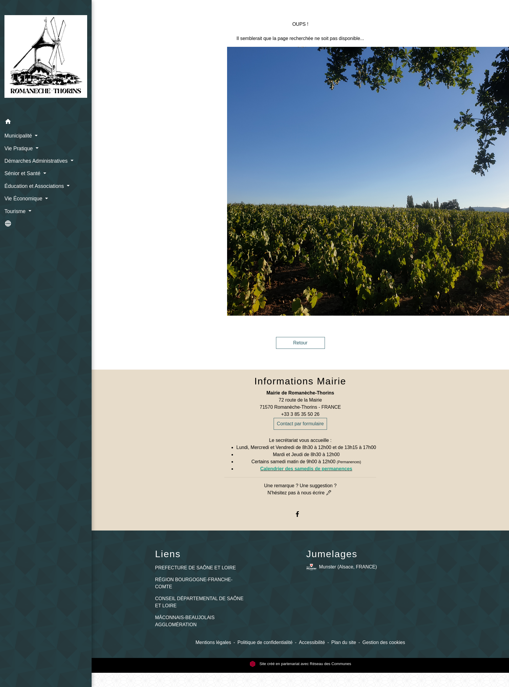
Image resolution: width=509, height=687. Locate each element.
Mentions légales (213, 642)
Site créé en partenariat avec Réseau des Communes (300, 664)
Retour (300, 342)
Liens (168, 554)
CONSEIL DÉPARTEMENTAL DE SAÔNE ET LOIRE (199, 602)
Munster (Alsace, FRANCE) (341, 567)
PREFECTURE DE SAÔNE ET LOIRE (195, 567)
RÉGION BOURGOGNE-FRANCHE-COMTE (193, 583)
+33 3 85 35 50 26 (300, 414)
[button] (45, 123)
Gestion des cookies (383, 642)
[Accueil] (45, 58)
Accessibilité (312, 642)
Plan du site (343, 642)
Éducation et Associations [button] (34, 186)
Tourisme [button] (15, 211)
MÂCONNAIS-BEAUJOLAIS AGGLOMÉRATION (185, 621)
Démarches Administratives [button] (36, 161)
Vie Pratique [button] (19, 148)
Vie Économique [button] (24, 199)
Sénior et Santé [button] (23, 173)
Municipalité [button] (18, 136)
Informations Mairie (300, 381)
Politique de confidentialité (265, 642)
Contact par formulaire (300, 423)
